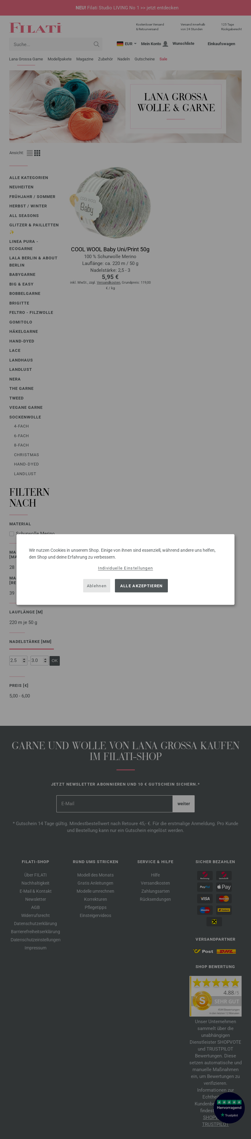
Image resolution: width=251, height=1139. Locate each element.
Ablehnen (97, 585)
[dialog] (125, 569)
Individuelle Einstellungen (125, 568)
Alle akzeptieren (141, 585)
